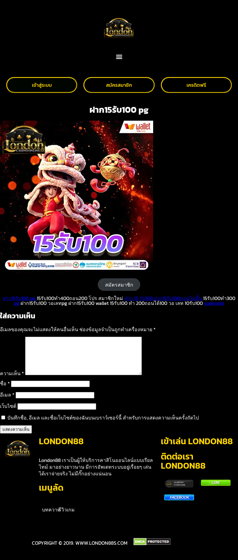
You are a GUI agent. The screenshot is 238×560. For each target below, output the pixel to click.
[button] (119, 57)
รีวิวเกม (67, 517)
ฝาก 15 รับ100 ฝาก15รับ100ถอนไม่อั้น (163, 298)
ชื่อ (5, 390)
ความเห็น (12, 380)
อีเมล (7, 402)
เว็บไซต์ (8, 413)
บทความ (51, 517)
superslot (214, 303)
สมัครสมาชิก (119, 284)
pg (16, 303)
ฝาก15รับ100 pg (20, 298)
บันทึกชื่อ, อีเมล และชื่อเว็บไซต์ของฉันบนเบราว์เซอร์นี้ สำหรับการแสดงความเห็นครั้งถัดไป (103, 425)
